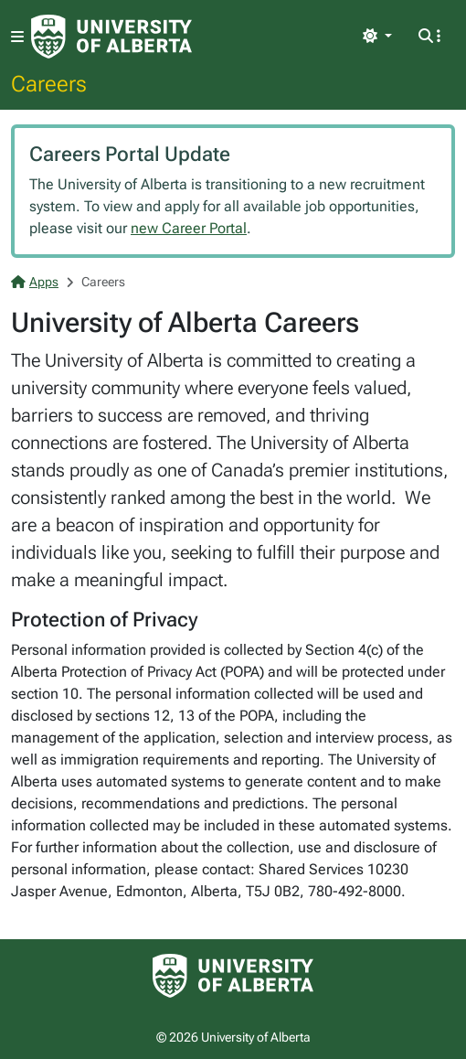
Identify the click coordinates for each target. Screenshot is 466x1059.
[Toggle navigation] (17, 37)
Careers (49, 83)
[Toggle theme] (377, 36)
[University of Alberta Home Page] (111, 37)
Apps (34, 281)
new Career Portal (189, 228)
